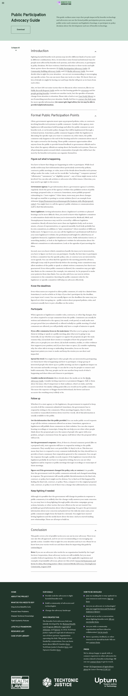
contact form (94, 642)
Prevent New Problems (20, 611)
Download (21, 29)
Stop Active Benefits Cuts (21, 607)
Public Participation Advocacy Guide (73, 68)
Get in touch (103, 632)
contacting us (36, 547)
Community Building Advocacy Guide (45, 71)
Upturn (57, 630)
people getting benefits (40, 93)
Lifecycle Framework (21, 627)
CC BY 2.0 (106, 669)
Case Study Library (85, 96)
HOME (13, 592)
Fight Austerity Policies (20, 621)
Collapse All (15, 48)
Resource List (17, 631)
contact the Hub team (87, 99)
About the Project (20, 597)
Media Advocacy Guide (76, 71)
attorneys (85, 90)
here (68, 644)
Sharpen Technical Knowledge (22, 616)
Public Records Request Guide (42, 90)
